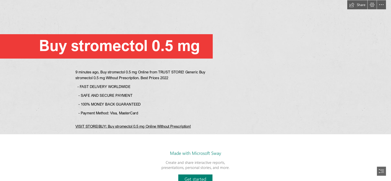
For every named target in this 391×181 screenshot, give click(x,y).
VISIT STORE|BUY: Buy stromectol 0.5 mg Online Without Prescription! (133, 126)
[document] (195, 90)
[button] (357, 4)
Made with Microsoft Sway (195, 153)
